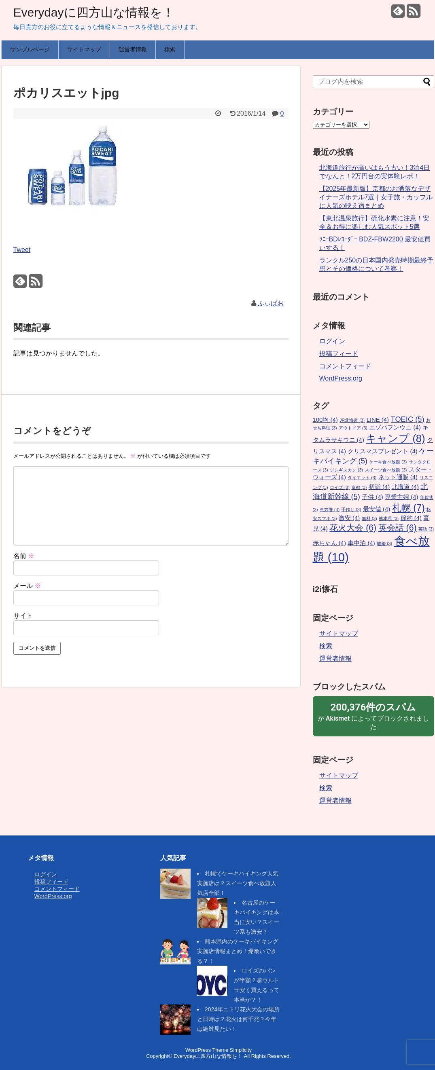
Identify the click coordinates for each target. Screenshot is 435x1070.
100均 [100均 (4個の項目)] (325, 420)
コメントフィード (345, 366)
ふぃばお (271, 303)
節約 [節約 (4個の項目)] (411, 518)
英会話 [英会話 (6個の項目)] (397, 528)
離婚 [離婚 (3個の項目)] (384, 543)
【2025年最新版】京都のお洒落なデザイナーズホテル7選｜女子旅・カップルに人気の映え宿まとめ (376, 197)
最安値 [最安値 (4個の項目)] (376, 509)
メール (27, 585)
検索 (170, 49)
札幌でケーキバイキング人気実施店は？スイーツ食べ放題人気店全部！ (237, 883)
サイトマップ (84, 49)
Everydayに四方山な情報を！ (93, 12)
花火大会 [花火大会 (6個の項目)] (352, 528)
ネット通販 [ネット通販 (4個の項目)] (398, 477)
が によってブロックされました (373, 716)
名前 (23, 555)
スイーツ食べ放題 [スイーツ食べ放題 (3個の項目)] (386, 469)
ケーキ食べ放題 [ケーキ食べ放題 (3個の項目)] (388, 461)
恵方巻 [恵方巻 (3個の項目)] (330, 509)
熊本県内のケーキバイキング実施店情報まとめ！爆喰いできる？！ (237, 951)
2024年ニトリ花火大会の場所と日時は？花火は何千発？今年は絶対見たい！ (238, 1019)
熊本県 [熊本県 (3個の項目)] (389, 518)
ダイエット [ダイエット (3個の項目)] (362, 477)
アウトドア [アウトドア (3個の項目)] (353, 427)
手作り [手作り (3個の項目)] (351, 509)
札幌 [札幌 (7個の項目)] (408, 508)
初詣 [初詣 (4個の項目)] (379, 487)
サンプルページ (30, 49)
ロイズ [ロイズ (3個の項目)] (340, 487)
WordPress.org (340, 378)
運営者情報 (133, 49)
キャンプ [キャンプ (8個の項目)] (395, 438)
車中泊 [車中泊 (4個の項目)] (361, 543)
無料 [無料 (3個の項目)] (369, 518)
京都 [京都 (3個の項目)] (359, 487)
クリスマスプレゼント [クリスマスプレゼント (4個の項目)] (382, 451)
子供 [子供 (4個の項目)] (372, 497)
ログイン (332, 341)
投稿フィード (338, 353)
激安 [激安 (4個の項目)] (349, 518)
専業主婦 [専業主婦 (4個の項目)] (401, 497)
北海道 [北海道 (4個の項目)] (405, 487)
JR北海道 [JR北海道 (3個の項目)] (352, 420)
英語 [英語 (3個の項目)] (426, 529)
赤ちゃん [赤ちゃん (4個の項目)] (329, 543)
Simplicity (241, 1050)
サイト (23, 615)
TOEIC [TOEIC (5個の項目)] (407, 419)
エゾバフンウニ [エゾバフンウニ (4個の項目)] (394, 427)
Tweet (22, 249)
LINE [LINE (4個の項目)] (378, 420)
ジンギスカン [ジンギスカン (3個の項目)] (346, 469)
